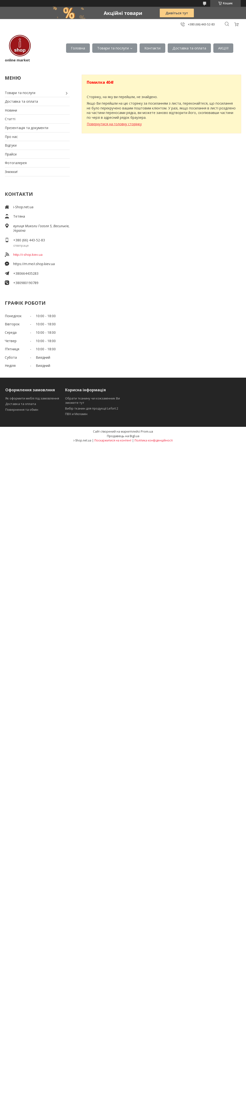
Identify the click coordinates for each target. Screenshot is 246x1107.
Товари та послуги (113, 48)
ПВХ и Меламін (76, 414)
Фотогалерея (16, 163)
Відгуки (11, 145)
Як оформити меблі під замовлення (32, 398)
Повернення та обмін (21, 409)
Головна (78, 48)
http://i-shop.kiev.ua (28, 254)
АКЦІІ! (223, 48)
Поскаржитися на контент (112, 440)
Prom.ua (147, 431)
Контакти (152, 48)
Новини (11, 110)
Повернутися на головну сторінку (114, 124)
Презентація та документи (26, 127)
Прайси (11, 154)
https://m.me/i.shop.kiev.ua (34, 264)
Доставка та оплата (189, 48)
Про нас (11, 136)
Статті (10, 119)
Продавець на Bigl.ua (123, 436)
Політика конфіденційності (154, 440)
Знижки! (11, 171)
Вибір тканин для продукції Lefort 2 (91, 408)
